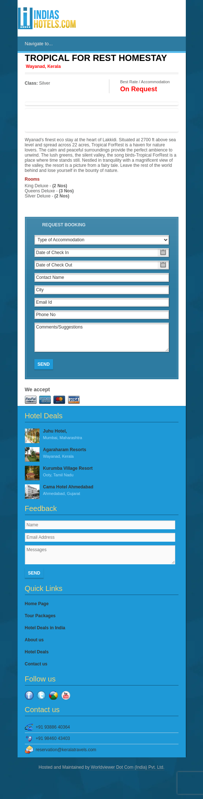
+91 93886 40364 (53, 727)
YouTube (65, 695)
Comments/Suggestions (101, 337)
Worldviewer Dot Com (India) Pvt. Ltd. (127, 767)
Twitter (41, 695)
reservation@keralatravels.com (66, 749)
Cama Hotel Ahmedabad (101, 490)
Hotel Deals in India (45, 627)
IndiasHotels (47, 18)
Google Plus (53, 695)
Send (44, 364)
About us (34, 639)
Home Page (37, 603)
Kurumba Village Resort (101, 472)
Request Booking (64, 224)
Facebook (29, 695)
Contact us (36, 664)
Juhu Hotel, (101, 435)
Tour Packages (40, 615)
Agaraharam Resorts (101, 453)
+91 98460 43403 (53, 738)
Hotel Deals (37, 651)
